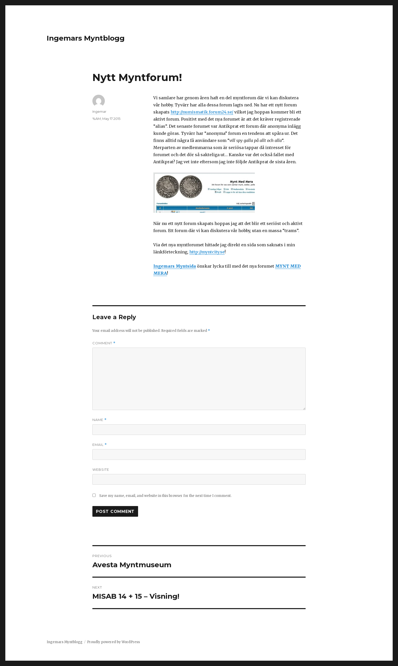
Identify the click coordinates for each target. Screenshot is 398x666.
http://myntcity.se (207, 251)
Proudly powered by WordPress (113, 642)
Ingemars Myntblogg (86, 38)
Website (100, 469)
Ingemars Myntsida (174, 266)
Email (99, 445)
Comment (103, 343)
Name (99, 420)
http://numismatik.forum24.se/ (202, 112)
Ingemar (99, 111)
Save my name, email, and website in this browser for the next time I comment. (165, 496)
